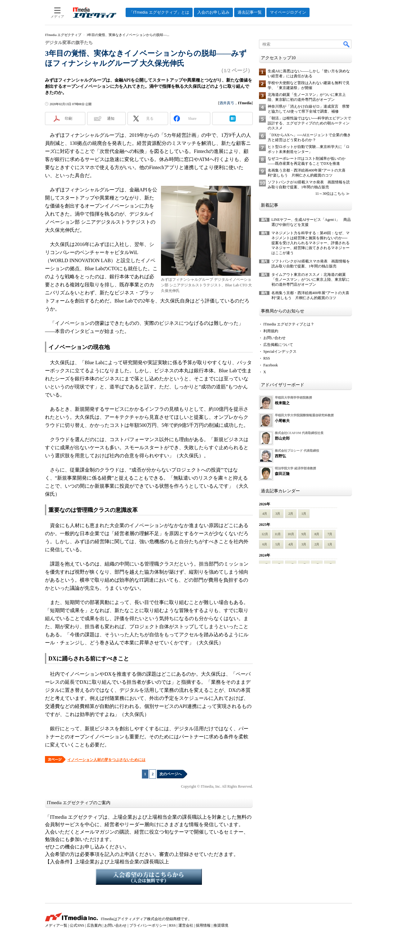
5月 (277, 544)
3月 (277, 513)
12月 (265, 534)
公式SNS (77, 925)
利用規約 (270, 331)
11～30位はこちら (330, 193)
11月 (278, 534)
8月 (316, 534)
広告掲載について (278, 344)
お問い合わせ (274, 338)
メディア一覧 (56, 925)
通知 (110, 118)
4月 (264, 513)
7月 (330, 534)
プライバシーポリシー (148, 925)
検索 (346, 44)
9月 (303, 534)
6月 (264, 544)
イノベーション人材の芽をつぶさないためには (106, 760)
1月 (303, 513)
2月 (290, 513)
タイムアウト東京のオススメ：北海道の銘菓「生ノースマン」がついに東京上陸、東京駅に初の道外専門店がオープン (310, 279)
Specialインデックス (280, 351)
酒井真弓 (226, 103)
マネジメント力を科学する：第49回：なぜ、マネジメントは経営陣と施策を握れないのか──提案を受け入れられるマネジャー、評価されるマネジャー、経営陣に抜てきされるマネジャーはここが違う (310, 243)
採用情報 (203, 925)
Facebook (270, 365)
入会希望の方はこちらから (149, 877)
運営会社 (185, 925)
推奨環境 (220, 925)
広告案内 (94, 925)
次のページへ (170, 774)
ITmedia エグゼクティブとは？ (288, 324)
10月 (291, 534)
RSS (266, 358)
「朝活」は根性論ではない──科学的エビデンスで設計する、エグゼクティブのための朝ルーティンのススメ (309, 123)
